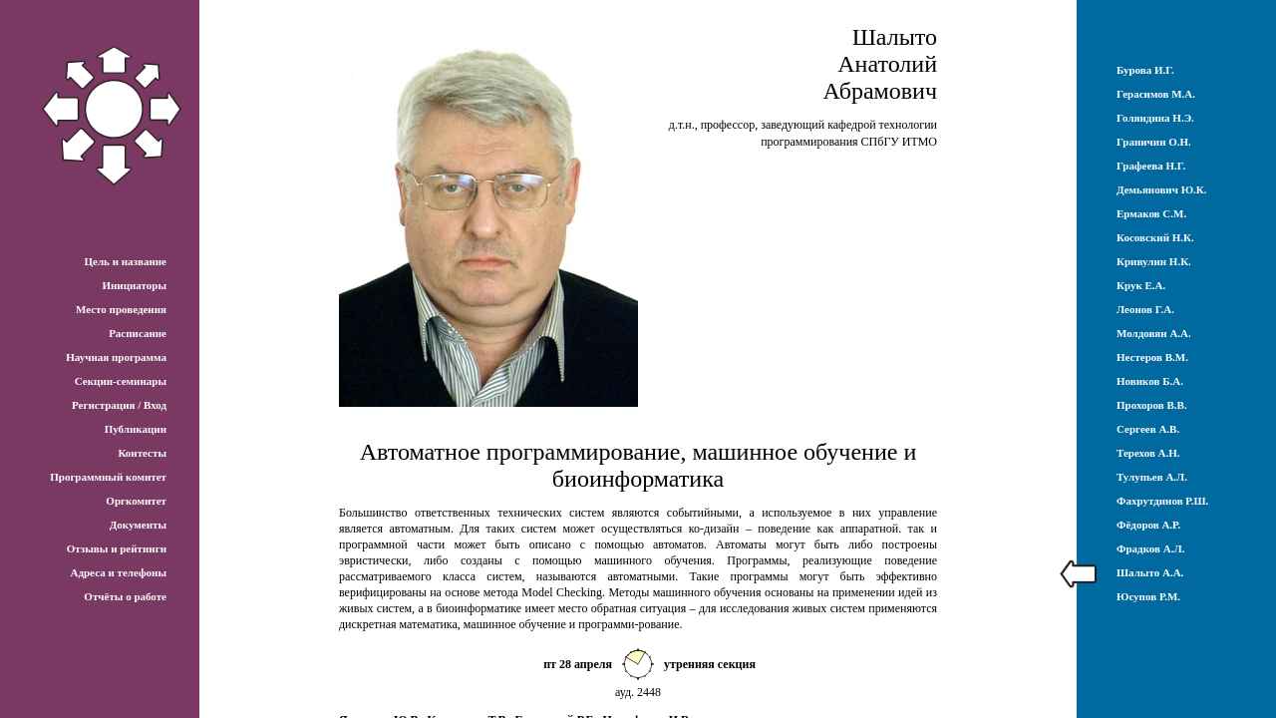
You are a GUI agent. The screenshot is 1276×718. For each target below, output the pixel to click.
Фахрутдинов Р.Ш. (1162, 501)
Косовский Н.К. (1155, 237)
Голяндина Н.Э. (1155, 118)
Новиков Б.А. (1149, 381)
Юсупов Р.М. (1148, 596)
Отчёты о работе (125, 596)
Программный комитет (108, 477)
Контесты (142, 453)
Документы (138, 525)
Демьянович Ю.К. (1161, 189)
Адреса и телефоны (118, 572)
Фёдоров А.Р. (1148, 525)
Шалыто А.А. (1149, 572)
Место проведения (121, 309)
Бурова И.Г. (1145, 70)
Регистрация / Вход (119, 405)
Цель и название (125, 261)
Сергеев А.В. (1147, 429)
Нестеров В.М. (1152, 357)
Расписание (137, 333)
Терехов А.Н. (1148, 453)
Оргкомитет (136, 501)
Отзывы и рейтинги (116, 548)
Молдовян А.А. (1153, 333)
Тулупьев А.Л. (1151, 477)
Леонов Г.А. (1145, 309)
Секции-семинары (120, 381)
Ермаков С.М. (1151, 213)
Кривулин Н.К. (1153, 261)
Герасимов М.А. (1155, 94)
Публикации (135, 429)
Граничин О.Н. (1153, 142)
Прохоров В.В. (1151, 405)
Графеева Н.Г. (1150, 166)
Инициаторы (134, 285)
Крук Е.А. (1140, 285)
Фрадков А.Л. (1150, 548)
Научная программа (116, 357)
